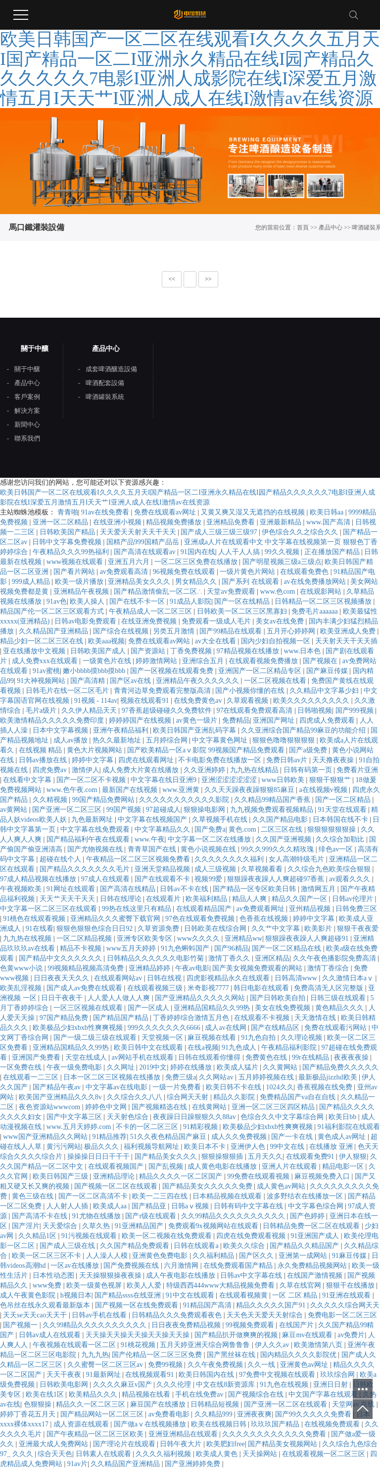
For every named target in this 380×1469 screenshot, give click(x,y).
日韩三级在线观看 (339, 998)
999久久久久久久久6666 (165, 1027)
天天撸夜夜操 (334, 760)
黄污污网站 (64, 1146)
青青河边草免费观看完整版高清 (163, 690)
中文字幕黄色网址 (220, 740)
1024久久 (280, 1087)
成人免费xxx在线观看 (46, 661)
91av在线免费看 (106, 512)
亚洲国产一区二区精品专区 (260, 671)
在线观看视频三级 (156, 988)
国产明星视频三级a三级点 (282, 561)
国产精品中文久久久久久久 (61, 958)
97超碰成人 (163, 809)
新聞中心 (27, 424)
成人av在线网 (226, 1027)
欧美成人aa (111, 1206)
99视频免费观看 (251, 1325)
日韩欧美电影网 (65, 1384)
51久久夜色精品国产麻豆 (169, 1136)
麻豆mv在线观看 (308, 1335)
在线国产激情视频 (315, 1275)
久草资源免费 (159, 928)
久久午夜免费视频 (216, 1364)
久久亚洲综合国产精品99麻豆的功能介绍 (304, 730)
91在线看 (39, 928)
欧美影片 (319, 928)
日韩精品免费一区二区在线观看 (312, 1226)
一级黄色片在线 (108, 661)
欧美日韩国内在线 (207, 1374)
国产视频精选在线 (160, 1107)
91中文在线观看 (191, 1295)
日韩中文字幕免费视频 (67, 542)
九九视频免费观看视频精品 (272, 809)
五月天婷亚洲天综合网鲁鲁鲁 (206, 1345)
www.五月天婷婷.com (80, 1126)
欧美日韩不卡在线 (234, 1087)
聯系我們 (27, 438)
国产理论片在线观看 (125, 1444)
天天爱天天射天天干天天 (139, 532)
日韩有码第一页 (309, 770)
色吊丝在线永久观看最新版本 (46, 1305)
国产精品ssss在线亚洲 (128, 1295)
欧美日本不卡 (206, 1146)
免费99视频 (166, 1364)
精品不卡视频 (81, 948)
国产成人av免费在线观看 (85, 988)
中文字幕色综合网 (316, 1206)
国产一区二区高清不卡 (94, 1196)
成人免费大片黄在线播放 (141, 770)
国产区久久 (257, 1255)
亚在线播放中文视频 (35, 651)
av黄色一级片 (197, 720)
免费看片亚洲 (357, 770)
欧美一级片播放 (80, 581)
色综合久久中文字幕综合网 (283, 1117)
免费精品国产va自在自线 (298, 1097)
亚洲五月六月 (129, 561)
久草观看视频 (248, 700)
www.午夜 (150, 839)
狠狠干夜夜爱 (358, 928)
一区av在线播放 (75, 1265)
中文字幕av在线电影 (117, 1087)
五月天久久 (265, 1156)
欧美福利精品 (207, 899)
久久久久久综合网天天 (345, 1305)
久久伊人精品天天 (90, 710)
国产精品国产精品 (121, 1017)
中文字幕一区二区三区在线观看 (49, 908)
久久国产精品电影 (281, 819)
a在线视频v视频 (324, 789)
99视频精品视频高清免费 (87, 968)
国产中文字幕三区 (75, 1117)
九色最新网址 (93, 819)
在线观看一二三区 (31, 1077)
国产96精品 (231, 948)
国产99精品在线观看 (231, 631)
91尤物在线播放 (97, 1216)
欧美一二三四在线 (161, 1196)
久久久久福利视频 (164, 1454)
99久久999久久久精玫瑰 (278, 849)
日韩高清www (297, 978)
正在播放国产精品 (333, 552)
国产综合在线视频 (121, 631)
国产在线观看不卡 (163, 879)
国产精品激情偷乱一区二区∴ (159, 591)
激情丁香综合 (329, 968)
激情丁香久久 (230, 958)
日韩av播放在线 (44, 760)
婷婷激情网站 (157, 661)
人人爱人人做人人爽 (120, 998)
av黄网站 (14, 809)
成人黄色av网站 (282, 1186)
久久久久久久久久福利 (230, 859)
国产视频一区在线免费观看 (137, 1305)
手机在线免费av (200, 1394)
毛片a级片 (42, 710)
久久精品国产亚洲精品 (54, 631)
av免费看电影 (169, 1414)
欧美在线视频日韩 (219, 1424)
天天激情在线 (316, 1017)
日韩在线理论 (121, 899)
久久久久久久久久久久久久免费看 (275, 1434)
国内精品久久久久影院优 (299, 1354)
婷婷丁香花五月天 (28, 1414)
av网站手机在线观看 (143, 1057)
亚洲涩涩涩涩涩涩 (230, 780)
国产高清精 (88, 680)
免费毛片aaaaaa (315, 611)
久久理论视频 (302, 1037)
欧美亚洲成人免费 (349, 631)
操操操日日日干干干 (99, 1156)
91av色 (57, 601)
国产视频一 (21, 1325)
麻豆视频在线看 (213, 1037)
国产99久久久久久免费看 (314, 1414)
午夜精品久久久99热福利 (72, 552)
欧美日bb (343, 1117)
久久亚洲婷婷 (205, 770)
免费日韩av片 (287, 760)
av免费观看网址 (261, 908)
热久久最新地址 (118, 740)
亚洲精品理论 (115, 1176)
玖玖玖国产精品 (276, 1424)
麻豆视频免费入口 (323, 1176)
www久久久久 (199, 938)
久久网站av (217, 1077)
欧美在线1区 (46, 1394)
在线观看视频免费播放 (264, 661)
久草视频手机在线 (220, 819)
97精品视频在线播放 (249, 651)
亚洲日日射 (331, 1384)
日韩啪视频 (314, 710)
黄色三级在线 (33, 1196)
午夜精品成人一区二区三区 (151, 611)
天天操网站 (260, 1454)
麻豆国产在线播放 (159, 1404)
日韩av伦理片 (353, 899)
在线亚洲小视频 (118, 522)
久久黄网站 (281, 1067)
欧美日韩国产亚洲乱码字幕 (195, 730)
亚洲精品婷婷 (150, 968)
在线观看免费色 (305, 571)
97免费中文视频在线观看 (278, 1374)
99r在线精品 (311, 1057)
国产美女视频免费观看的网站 (258, 968)
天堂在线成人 (87, 1057)
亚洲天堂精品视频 (163, 869)
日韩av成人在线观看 (51, 1335)
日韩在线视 (165, 978)
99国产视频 (124, 809)
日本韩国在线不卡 (341, 819)
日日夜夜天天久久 (62, 978)
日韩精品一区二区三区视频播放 (324, 601)
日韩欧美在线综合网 (216, 928)
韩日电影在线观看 (262, 988)
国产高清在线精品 (128, 889)
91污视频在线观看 (90, 1236)
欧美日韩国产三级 (61, 1176)
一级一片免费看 (177, 1087)
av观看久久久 (350, 879)
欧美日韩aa (327, 512)
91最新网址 (104, 1374)
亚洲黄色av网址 (305, 1364)
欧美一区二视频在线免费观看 (168, 1236)
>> (208, 279)
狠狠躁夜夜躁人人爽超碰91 (307, 938)
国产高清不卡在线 (40, 1216)
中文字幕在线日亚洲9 (164, 780)
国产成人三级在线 (68, 1245)
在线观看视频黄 (244, 1295)
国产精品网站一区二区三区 (102, 1414)
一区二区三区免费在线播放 (196, 561)
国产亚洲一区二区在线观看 (286, 1404)
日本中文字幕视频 (61, 730)
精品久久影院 (235, 1097)
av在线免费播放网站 (315, 581)
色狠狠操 (38, 1404)
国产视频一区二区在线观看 (116, 1186)
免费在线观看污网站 (336, 1027)
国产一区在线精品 (243, 601)
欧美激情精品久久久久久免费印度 (53, 720)
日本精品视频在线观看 (228, 1196)
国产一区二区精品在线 (287, 948)
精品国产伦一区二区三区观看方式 (53, 611)
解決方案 (27, 410)
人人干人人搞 (240, 552)
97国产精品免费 (65, 1017)
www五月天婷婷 (132, 948)
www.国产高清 (329, 522)
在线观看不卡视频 (262, 1017)
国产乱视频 (166, 1166)
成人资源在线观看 (82, 1424)
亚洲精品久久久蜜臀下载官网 (116, 918)
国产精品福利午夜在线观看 (89, 839)
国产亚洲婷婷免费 (193, 1464)
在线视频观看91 (150, 1374)
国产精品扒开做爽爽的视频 (237, 1335)
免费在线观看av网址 (166, 512)
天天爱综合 (61, 1226)
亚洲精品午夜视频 (82, 591)
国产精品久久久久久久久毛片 (86, 869)
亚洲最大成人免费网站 (54, 1444)
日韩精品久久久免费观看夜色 (178, 1315)
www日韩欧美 (284, 780)
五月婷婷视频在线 (267, 1077)
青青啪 (67, 512)
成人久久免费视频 (240, 1136)
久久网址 (122, 1067)
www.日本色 (303, 651)
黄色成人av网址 (343, 1136)
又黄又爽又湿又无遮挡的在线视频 (254, 512)
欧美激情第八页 (319, 1345)
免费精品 (236, 720)
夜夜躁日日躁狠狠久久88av (195, 1117)
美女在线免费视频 (283, 1008)
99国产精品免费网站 (104, 799)
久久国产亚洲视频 (284, 839)
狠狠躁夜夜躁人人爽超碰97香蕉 (276, 879)
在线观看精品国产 (205, 908)
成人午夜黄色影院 (28, 1295)
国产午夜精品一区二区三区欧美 (96, 1434)
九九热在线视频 (28, 938)
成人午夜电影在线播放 (181, 1275)
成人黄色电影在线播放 (223, 1166)
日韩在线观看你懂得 (210, 1057)
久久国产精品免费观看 (135, 1245)
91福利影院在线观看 (349, 1126)
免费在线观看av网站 (160, 641)
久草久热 (97, 1226)
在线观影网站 (321, 591)
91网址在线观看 (72, 889)
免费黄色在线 (267, 1057)
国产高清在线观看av (146, 552)
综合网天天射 (188, 1097)
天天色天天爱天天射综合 (266, 1315)
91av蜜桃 (46, 671)
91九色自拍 (259, 1037)
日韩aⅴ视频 (191, 1206)
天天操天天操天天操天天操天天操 (138, 1335)
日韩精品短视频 (215, 1404)
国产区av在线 (131, 680)
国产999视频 (355, 710)
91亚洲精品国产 (140, 1226)
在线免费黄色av (199, 700)
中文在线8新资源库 (226, 1384)
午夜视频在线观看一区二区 (75, 1345)
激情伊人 (85, 770)
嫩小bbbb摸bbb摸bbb (95, 671)
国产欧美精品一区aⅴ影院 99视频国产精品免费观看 (206, 750)
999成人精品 (32, 581)
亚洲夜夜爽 (254, 1414)
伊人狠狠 (353, 1156)
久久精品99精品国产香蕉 (273, 799)
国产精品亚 (150, 1206)
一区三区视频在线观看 (89, 1008)
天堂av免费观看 (232, 591)
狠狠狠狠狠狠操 (332, 829)
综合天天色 (55, 1454)
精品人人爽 (250, 899)
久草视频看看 (263, 869)
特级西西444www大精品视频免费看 (221, 1285)
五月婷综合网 (168, 740)
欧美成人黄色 (217, 1454)
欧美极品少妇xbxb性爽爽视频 (79, 1027)
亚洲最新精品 (281, 522)
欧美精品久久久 (94, 1394)
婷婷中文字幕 (93, 760)
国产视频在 (321, 661)
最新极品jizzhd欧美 (328, 1077)
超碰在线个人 (61, 859)
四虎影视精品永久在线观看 (229, 978)
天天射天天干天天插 (346, 641)
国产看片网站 (75, 571)
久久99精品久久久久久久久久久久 (234, 1216)
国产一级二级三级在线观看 (96, 1037)
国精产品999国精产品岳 (143, 542)
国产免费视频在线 (132, 1265)
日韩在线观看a (197, 1245)
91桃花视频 (139, 1345)
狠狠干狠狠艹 (331, 780)
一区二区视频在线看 (276, 680)
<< (171, 279)
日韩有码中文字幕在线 (249, 1206)
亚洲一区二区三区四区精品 (274, 1107)
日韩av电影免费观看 (86, 621)
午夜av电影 (192, 968)
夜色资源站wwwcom (50, 1107)
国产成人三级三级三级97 (220, 532)
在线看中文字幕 (28, 780)
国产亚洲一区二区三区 (67, 809)
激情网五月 (319, 889)
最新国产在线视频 (130, 789)
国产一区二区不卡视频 (92, 780)
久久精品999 (214, 1414)
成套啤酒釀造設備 (111, 369)
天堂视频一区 (163, 1037)
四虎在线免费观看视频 (251, 1236)
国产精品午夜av (58, 1087)
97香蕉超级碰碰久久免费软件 (168, 710)
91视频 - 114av (95, 700)
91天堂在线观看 (343, 809)
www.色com (278, 591)
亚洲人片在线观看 (290, 1166)
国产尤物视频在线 (96, 849)
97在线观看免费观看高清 (255, 710)
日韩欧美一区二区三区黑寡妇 (243, 611)
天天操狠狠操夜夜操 (111, 1275)
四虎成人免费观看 (328, 720)
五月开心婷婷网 (292, 631)
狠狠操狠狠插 (223, 1156)
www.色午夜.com (73, 789)
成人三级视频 (216, 869)
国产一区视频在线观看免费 (172, 671)
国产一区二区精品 (344, 799)
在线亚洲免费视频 (150, 621)
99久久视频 (283, 552)
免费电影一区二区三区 (342, 1315)
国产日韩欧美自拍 (278, 998)
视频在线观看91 (145, 700)
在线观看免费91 (311, 1156)
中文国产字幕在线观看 (324, 1394)
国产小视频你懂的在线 (250, 690)
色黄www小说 (22, 968)
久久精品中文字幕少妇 (325, 690)
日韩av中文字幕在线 (252, 1275)
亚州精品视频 (310, 908)
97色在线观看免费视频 (201, 918)
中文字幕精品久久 (163, 829)
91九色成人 (240, 1047)
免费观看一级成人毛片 (217, 621)
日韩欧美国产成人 (99, 651)
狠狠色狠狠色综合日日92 (95, 928)
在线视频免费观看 (333, 1424)
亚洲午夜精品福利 (121, 730)
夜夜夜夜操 (352, 1057)
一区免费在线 (22, 1067)
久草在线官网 (301, 1285)
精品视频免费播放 (174, 522)
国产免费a (209, 829)
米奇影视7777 (209, 988)
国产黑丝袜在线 (232, 1354)
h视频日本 (76, 1295)
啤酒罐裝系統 (105, 397)
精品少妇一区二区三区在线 (42, 641)
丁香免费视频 (192, 651)
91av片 (77, 1464)
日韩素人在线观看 (104, 1454)
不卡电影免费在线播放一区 (220, 760)
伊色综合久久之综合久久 (301, 532)
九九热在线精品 (255, 770)
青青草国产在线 (153, 849)
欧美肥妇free (225, 1444)
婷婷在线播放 (192, 1067)
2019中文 (153, 1067)
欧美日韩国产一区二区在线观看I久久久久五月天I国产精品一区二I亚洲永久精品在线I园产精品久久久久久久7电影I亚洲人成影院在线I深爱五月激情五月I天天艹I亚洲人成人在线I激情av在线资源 (190, 68)
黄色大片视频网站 (95, 750)
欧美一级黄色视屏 (95, 1285)
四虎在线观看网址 (147, 760)
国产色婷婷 (308, 1216)
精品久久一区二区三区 (91, 1404)
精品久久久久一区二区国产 (181, 1176)
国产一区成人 (149, 1008)
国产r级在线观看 (151, 1216)
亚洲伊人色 (249, 1146)
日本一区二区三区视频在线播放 (112, 1077)
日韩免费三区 (356, 908)
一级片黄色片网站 (248, 571)
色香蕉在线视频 (264, 918)
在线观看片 (164, 899)
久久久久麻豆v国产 (123, 1384)
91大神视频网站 (42, 680)
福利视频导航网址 (152, 1146)
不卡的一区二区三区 (148, 1126)
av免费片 (351, 1335)
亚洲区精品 (272, 958)
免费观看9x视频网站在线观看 (214, 1226)
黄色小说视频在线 (209, 849)
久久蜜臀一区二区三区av (106, 1364)
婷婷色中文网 (107, 1107)
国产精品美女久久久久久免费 (208, 1186)
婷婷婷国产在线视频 (141, 720)
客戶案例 (27, 397)
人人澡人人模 (108, 1255)
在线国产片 (297, 1325)
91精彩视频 (201, 1126)
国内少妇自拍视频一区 (276, 641)
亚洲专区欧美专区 (145, 938)
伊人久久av (273, 1345)
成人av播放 (71, 740)
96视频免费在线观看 (185, 571)
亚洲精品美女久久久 (140, 581)
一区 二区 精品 (295, 1295)
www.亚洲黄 (181, 789)
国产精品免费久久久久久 (340, 1067)
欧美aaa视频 (106, 641)
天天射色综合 (128, 1117)
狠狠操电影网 (205, 809)
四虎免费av (51, 770)
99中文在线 (288, 1146)
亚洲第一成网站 (304, 1255)
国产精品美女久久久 (167, 1156)
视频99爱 (209, 879)
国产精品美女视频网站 (283, 1444)
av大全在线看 (216, 641)
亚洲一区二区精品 (61, 522)
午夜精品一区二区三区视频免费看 (139, 859)
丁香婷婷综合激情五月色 (192, 1017)
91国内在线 (198, 552)
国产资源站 (149, 651)
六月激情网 (182, 1265)
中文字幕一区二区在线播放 (210, 839)
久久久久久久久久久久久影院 (185, 799)
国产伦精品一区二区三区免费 (158, 1354)
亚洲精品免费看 (231, 522)
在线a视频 (203, 1047)
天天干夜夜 (65, 1374)
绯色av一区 (337, 849)
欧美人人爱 (145, 1285)
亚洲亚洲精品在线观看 (184, 1434)
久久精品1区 (38, 1236)
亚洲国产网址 (274, 720)
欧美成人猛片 (238, 1067)
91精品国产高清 (208, 1305)
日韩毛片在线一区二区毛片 (68, 690)
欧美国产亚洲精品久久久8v (61, 1097)
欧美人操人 (88, 601)
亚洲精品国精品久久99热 (213, 1008)
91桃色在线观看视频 (35, 918)
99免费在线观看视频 (259, 1176)
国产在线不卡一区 (138, 601)
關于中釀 (27, 369)
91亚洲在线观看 (347, 1295)
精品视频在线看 (147, 1394)
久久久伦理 (174, 1384)
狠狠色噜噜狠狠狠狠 (284, 740)
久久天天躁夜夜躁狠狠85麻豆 (250, 789)
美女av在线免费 (281, 621)
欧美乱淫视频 (22, 988)
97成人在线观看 (106, 879)
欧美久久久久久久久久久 (312, 700)
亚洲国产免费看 (37, 1057)
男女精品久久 (197, 581)
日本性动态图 (54, 1275)
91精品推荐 (109, 1136)
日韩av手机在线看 (100, 1315)
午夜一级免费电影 (75, 1067)
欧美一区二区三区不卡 (47, 1255)
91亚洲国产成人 (315, 1236)
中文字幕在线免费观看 (96, 829)
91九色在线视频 (285, 1384)
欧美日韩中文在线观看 (149, 1047)
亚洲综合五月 (204, 661)
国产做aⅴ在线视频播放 (151, 1424)
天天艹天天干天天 (68, 899)
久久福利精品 (214, 1255)
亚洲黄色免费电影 (161, 1255)
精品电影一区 (344, 1166)
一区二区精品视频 (85, 938)
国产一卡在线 (293, 1136)
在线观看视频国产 (116, 1166)
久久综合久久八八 (135, 1097)
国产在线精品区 (276, 1027)
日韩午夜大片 (181, 1444)
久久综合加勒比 (341, 839)
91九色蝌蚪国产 (186, 948)
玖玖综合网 (338, 1374)
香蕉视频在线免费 (325, 1087)
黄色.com (243, 829)
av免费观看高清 (125, 571)
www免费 (48, 1285)
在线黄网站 (210, 1107)
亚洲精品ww (243, 938)
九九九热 (95, 1354)
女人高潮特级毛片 (297, 859)
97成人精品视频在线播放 (39, 879)
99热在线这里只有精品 (137, 908)
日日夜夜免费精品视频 (187, 1325)
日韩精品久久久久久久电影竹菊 (156, 958)
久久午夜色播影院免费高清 (335, 958)
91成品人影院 (190, 601)
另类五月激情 (174, 631)
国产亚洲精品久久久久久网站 (201, 998)
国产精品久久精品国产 (305, 1245)
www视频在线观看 (76, 561)
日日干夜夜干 (63, 998)
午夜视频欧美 (22, 889)
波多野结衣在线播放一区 (306, 1196)
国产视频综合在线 (256, 1394)
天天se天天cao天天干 (36, 1315)
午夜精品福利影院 (290, 1047)
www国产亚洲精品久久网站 (46, 1136)
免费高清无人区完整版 (329, 988)
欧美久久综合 (245, 1245)
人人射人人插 (68, 1206)
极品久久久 (102, 1146)
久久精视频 (51, 799)
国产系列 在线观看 (251, 581)
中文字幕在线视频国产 (153, 819)
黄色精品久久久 (340, 1008)
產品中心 (330, 227)
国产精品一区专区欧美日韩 (255, 889)
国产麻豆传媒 (328, 671)
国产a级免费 (309, 750)
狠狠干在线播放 (351, 1285)
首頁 (303, 227)
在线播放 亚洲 (331, 1146)
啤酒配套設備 (105, 383)
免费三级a (180, 1077)
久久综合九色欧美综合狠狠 (330, 869)
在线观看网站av (119, 978)
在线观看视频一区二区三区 (324, 1454)
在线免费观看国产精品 (239, 1265)
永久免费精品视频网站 (313, 1265)
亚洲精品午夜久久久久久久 (198, 680)
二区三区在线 (282, 829)
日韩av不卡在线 (185, 889)
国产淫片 (26, 1226)
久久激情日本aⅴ (349, 978)
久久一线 (262, 1364)
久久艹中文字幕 (276, 928)
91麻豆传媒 (350, 1255)
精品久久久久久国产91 (271, 1305)
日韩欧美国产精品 (68, 532)
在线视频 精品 (41, 750)
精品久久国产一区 (300, 899)
